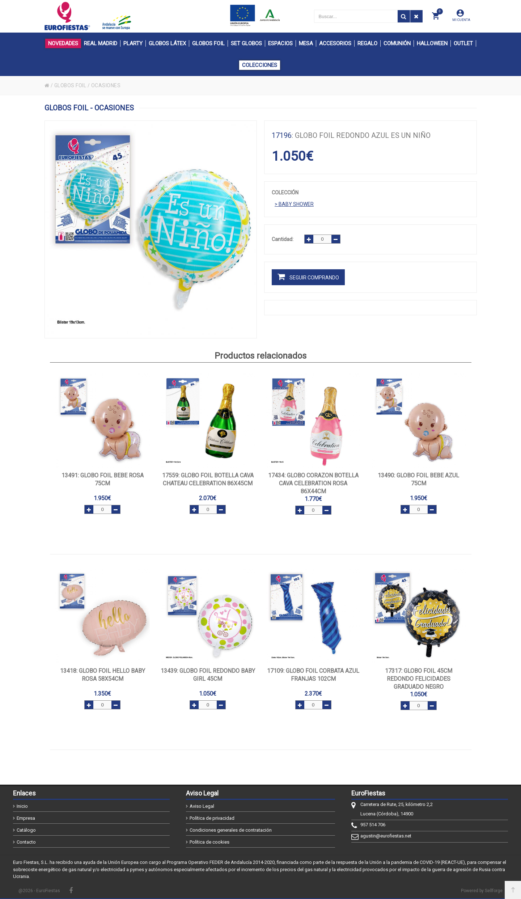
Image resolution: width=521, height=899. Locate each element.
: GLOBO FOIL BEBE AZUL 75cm (418, 479)
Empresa (26, 818)
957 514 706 (372, 824)
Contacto (26, 842)
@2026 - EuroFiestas (39, 890)
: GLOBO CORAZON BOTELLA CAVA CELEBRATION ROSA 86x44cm (313, 483)
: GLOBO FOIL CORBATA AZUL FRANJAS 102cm (313, 674)
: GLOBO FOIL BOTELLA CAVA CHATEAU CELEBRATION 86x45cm (208, 479)
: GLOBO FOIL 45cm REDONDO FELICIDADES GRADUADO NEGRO (418, 678)
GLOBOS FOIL (70, 85)
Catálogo (26, 830)
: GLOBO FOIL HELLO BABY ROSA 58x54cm (102, 674)
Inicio (22, 806)
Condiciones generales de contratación (231, 830)
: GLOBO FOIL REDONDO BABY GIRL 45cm (208, 674)
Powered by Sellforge (482, 890)
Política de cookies (209, 842)
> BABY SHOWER (294, 204)
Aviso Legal (202, 806)
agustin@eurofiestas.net (385, 836)
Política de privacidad (212, 818)
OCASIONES (106, 85)
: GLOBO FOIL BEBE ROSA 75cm (103, 479)
